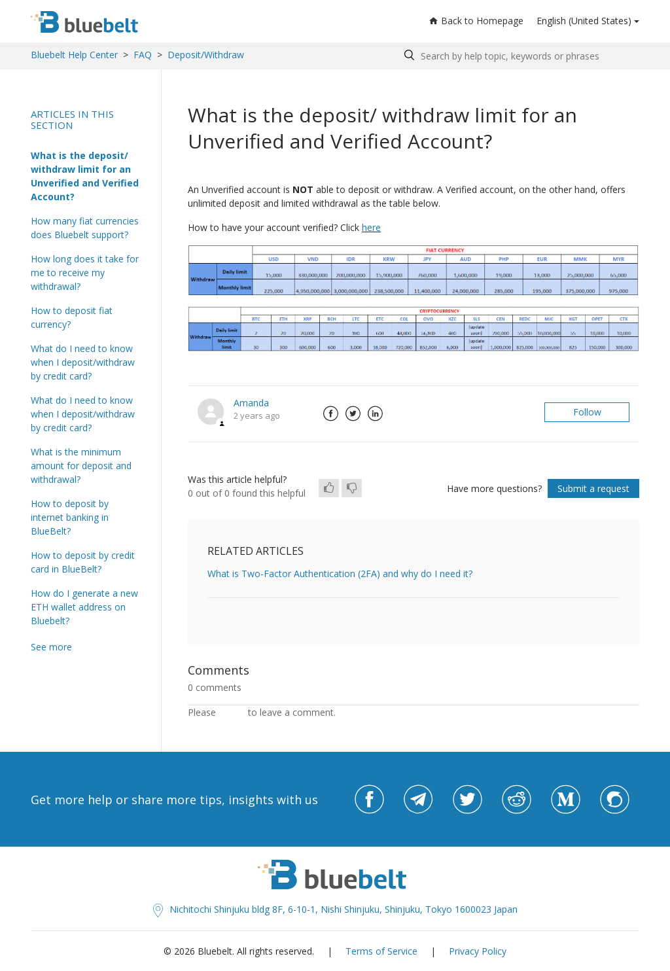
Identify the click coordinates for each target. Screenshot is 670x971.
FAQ (142, 54)
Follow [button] (587, 412)
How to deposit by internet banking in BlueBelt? (70, 517)
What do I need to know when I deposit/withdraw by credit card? (83, 362)
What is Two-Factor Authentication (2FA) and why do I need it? (339, 573)
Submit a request (593, 488)
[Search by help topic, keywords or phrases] (518, 56)
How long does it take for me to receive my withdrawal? (85, 272)
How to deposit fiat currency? (72, 317)
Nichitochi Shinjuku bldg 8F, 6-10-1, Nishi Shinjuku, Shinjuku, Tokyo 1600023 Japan (335, 909)
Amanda (251, 403)
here (371, 227)
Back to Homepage (476, 20)
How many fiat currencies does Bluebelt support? (85, 228)
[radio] (329, 488)
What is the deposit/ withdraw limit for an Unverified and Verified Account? (85, 176)
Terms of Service (381, 951)
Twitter (353, 413)
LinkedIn (375, 413)
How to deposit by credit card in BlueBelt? (83, 562)
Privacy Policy (477, 951)
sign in (232, 712)
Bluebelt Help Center (74, 54)
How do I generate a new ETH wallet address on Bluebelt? (84, 607)
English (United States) (584, 20)
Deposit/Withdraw (206, 54)
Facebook (330, 413)
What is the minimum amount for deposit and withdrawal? (81, 466)
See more (51, 647)
